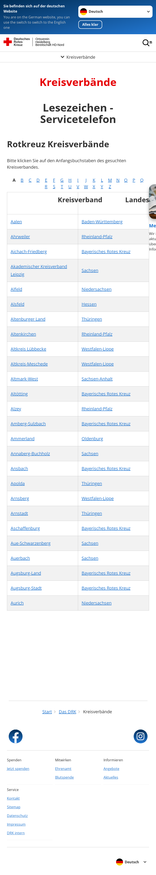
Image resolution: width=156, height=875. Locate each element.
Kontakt (13, 798)
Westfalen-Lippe (98, 349)
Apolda (18, 483)
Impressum (16, 824)
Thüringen (92, 319)
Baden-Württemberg (102, 222)
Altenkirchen (23, 334)
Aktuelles (110, 777)
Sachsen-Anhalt (97, 379)
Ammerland (22, 439)
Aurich (17, 603)
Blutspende (64, 777)
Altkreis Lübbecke (28, 349)
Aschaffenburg (25, 528)
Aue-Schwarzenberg (31, 543)
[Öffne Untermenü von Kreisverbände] (78, 57)
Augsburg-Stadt (26, 588)
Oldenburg (92, 439)
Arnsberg (20, 498)
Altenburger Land (28, 319)
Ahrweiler (20, 236)
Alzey (16, 409)
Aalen (16, 222)
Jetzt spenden (18, 768)
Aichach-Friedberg (29, 251)
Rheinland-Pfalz (97, 236)
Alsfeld (17, 304)
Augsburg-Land (26, 573)
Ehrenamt (63, 768)
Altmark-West (24, 379)
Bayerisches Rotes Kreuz (106, 251)
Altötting (19, 394)
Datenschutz (17, 815)
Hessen (89, 304)
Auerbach (20, 558)
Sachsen (90, 270)
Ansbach (19, 468)
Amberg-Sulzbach (28, 424)
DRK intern (16, 833)
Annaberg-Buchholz (30, 453)
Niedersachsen (97, 289)
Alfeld (16, 289)
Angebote (111, 768)
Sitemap (13, 807)
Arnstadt (19, 513)
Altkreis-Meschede (29, 364)
